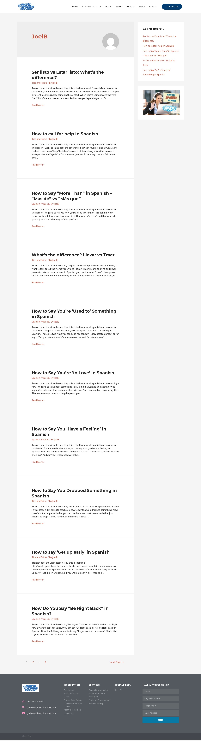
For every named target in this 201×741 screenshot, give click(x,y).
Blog (129, 7)
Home (74, 7)
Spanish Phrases (40, 205)
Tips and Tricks (40, 84)
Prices (108, 7)
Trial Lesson (171, 7)
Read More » (38, 106)
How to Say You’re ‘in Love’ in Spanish (73, 374)
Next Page (115, 663)
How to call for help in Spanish (65, 135)
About (142, 7)
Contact (153, 7)
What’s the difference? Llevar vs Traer (73, 256)
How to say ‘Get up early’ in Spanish (71, 553)
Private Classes (90, 7)
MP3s (119, 7)
